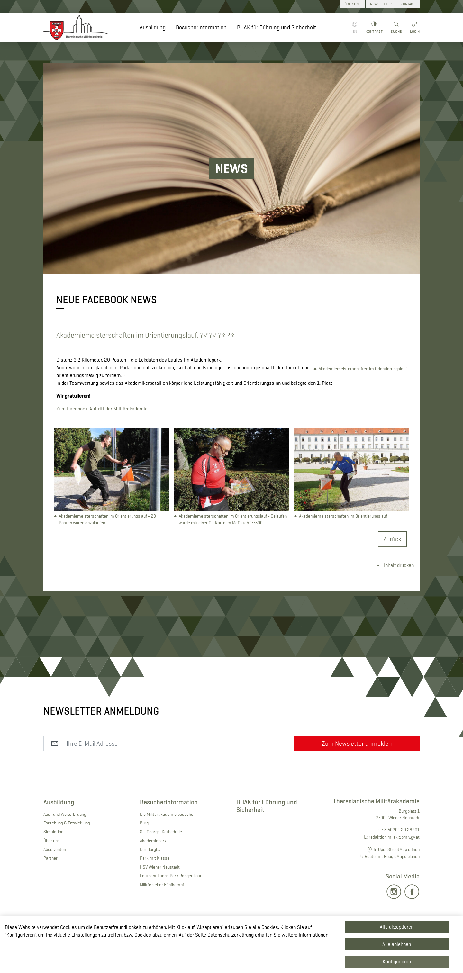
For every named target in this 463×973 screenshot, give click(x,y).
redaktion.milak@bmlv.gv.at (394, 869)
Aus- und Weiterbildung (64, 846)
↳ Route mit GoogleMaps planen (390, 888)
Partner (50, 890)
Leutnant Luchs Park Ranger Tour (171, 907)
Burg (144, 855)
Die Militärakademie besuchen (167, 846)
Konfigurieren (397, 962)
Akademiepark (153, 872)
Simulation (53, 863)
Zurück (392, 571)
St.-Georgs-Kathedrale (161, 863)
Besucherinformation (201, 27)
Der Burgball (151, 881)
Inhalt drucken (395, 597)
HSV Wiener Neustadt (160, 899)
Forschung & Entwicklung (66, 855)
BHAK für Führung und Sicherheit (276, 27)
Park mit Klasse (154, 890)
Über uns (51, 872)
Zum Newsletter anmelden (357, 775)
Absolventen (54, 881)
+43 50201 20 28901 (400, 861)
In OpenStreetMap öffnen (397, 881)
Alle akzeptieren (396, 927)
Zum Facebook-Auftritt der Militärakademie (102, 416)
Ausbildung (153, 27)
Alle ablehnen (396, 944)
